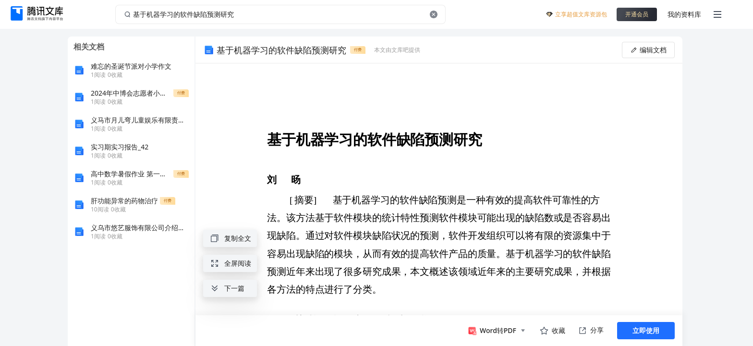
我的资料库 (684, 14)
